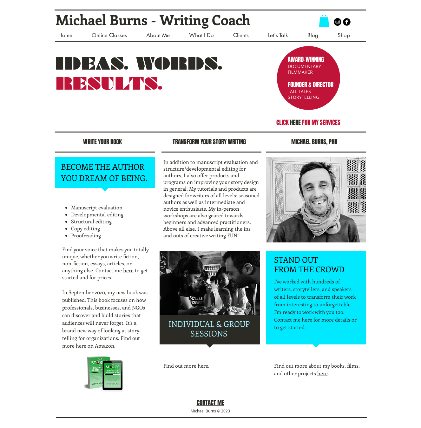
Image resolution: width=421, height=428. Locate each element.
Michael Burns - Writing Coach (153, 19)
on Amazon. (100, 345)
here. (203, 365)
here (128, 270)
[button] (324, 21)
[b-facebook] (347, 22)
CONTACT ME (210, 402)
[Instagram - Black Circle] (337, 22)
